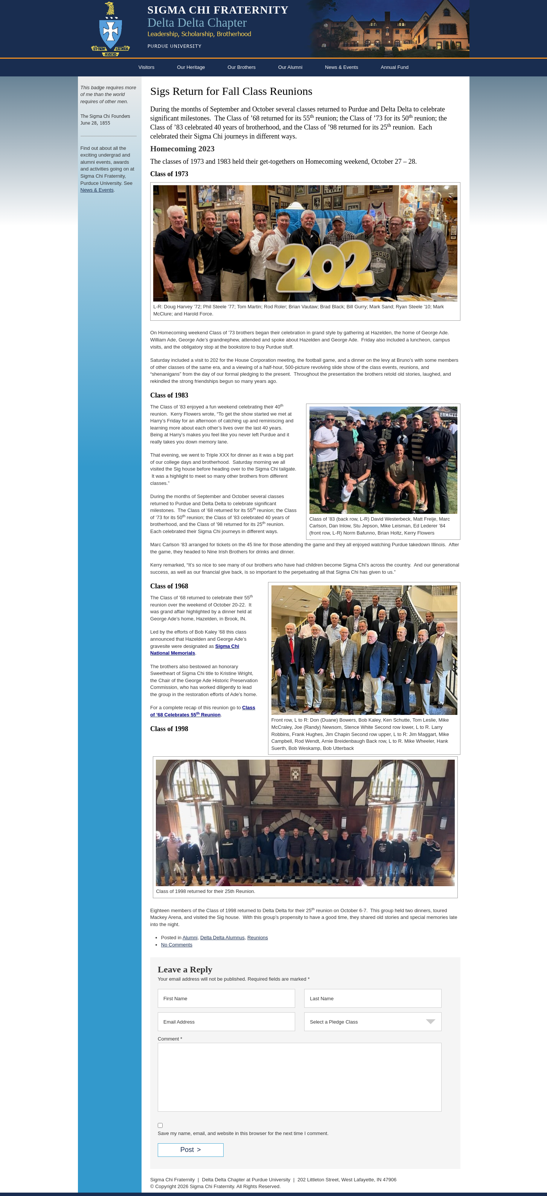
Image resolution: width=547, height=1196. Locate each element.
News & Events (341, 67)
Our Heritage (191, 67)
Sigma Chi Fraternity (172, 1179)
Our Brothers (242, 67)
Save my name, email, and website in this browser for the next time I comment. (243, 1133)
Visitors (146, 67)
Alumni (190, 937)
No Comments (176, 945)
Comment (170, 1039)
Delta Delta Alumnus (222, 937)
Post (187, 1149)
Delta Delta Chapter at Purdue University (246, 1179)
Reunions (257, 937)
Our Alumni (290, 67)
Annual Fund (394, 67)
